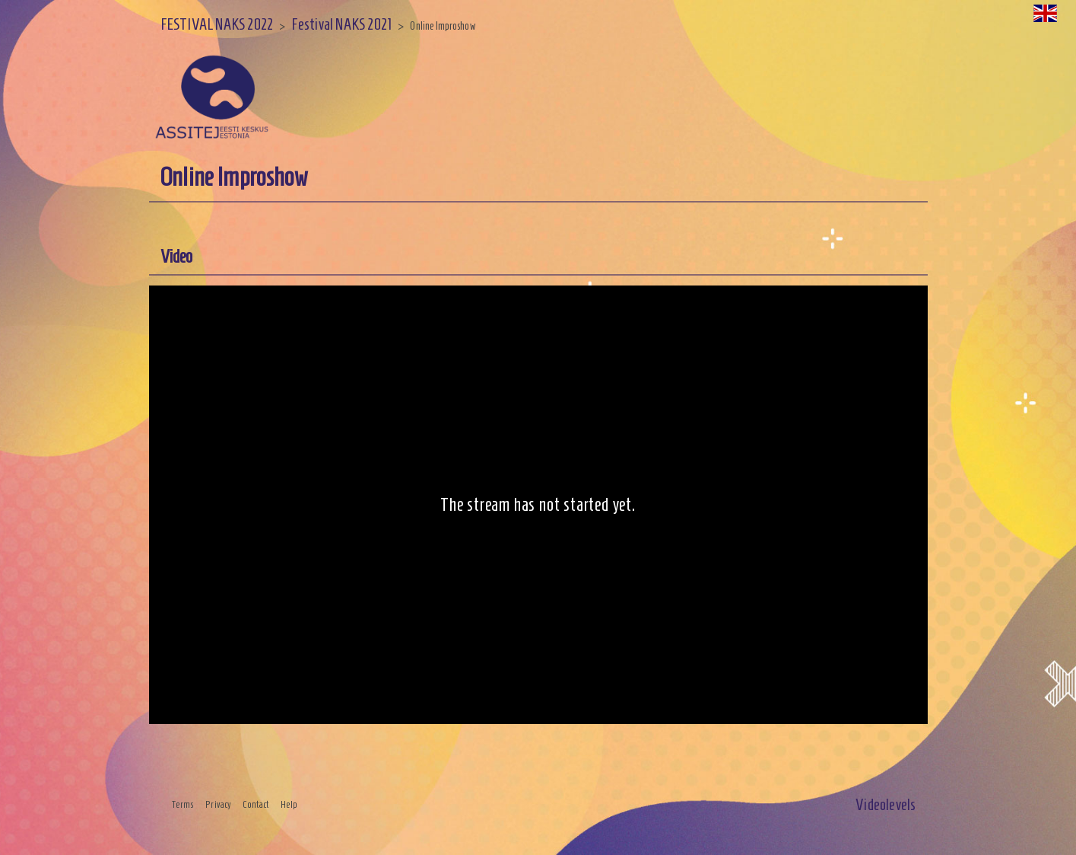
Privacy (218, 804)
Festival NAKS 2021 (341, 24)
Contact (255, 804)
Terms (183, 804)
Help (289, 804)
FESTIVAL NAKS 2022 (217, 24)
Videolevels (885, 804)
